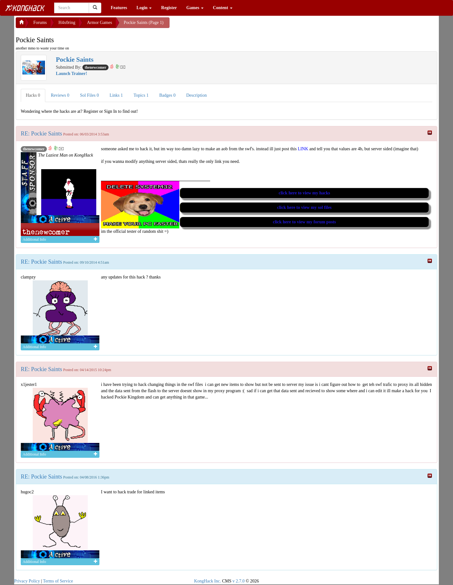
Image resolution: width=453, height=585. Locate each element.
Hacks (33, 95)
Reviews (60, 95)
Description (196, 95)
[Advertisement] (220, 25)
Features (119, 7)
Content (222, 7)
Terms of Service (58, 581)
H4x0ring (67, 22)
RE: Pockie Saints (41, 133)
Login (144, 7)
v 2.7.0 (238, 581)
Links (116, 95)
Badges (167, 95)
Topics (141, 95)
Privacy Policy (27, 581)
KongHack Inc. (207, 581)
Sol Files (89, 95)
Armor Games (99, 22)
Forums (40, 22)
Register (169, 7)
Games (195, 7)
